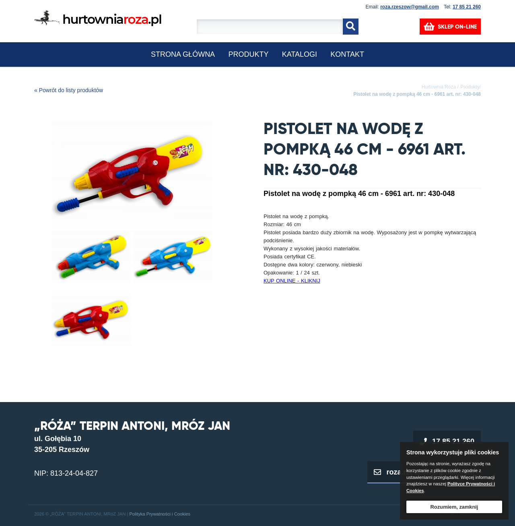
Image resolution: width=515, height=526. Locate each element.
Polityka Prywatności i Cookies (159, 514)
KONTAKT (347, 54)
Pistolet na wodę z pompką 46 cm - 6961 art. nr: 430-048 (417, 94)
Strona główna (183, 54)
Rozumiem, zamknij (454, 507)
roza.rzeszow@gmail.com (409, 7)
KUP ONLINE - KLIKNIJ (292, 281)
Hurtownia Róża (439, 87)
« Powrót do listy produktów (68, 90)
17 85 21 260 (467, 7)
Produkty (248, 54)
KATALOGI (299, 54)
